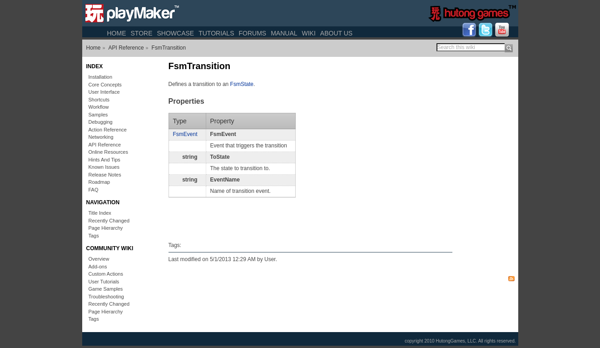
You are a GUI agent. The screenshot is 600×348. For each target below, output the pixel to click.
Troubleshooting (106, 296)
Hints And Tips (104, 159)
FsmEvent (185, 134)
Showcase (175, 33)
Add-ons (98, 266)
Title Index (100, 213)
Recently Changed (109, 220)
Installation (101, 77)
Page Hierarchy (106, 228)
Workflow (99, 107)
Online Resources (108, 152)
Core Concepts (105, 84)
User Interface (104, 92)
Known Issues (104, 167)
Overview (99, 259)
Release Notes (105, 174)
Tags (94, 235)
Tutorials (216, 33)
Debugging (101, 122)
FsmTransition (169, 48)
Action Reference (108, 129)
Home (116, 33)
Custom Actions (106, 274)
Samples (98, 114)
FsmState (241, 84)
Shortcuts (99, 99)
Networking (101, 137)
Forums (252, 33)
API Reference (126, 48)
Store (142, 33)
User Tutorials (104, 281)
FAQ (94, 189)
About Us (336, 33)
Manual (284, 33)
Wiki (309, 33)
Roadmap (99, 182)
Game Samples (106, 289)
